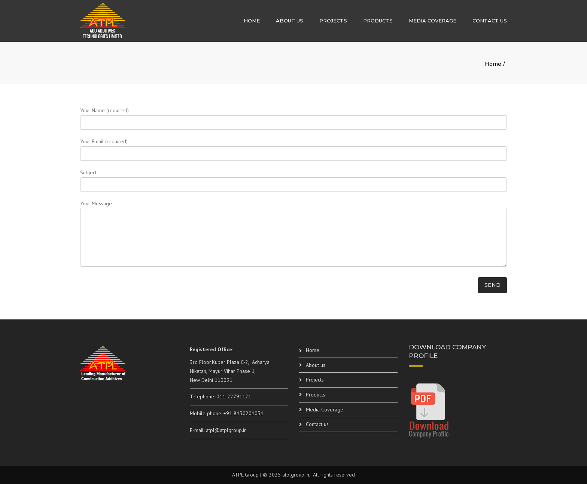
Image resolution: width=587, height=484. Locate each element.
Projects (333, 21)
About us (289, 21)
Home (252, 21)
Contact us (489, 21)
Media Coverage (432, 21)
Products (378, 21)
